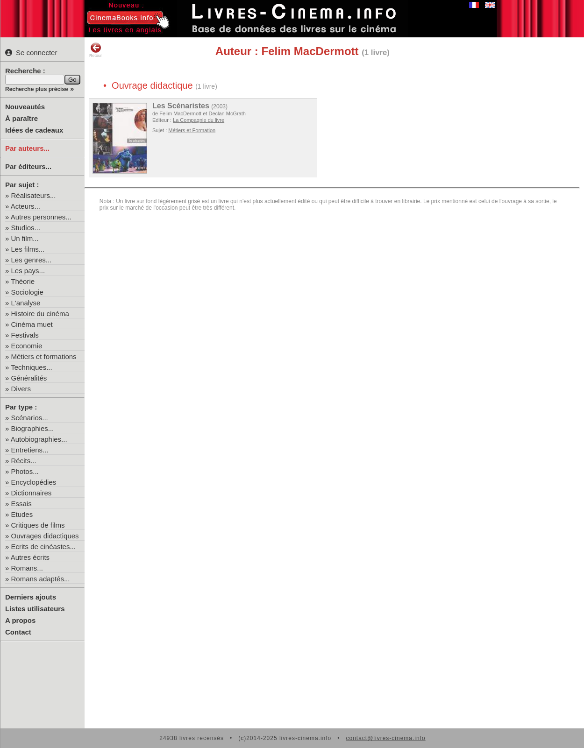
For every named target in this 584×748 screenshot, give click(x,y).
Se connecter (31, 52)
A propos (20, 620)
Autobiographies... (39, 439)
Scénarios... (29, 418)
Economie (27, 346)
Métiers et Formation (191, 130)
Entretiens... (30, 450)
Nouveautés (25, 107)
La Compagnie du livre (198, 120)
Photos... (25, 471)
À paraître (21, 118)
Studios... (26, 228)
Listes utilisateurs (35, 609)
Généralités (29, 378)
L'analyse (26, 303)
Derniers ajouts (30, 597)
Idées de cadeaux (34, 130)
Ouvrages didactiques (45, 536)
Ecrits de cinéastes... (43, 546)
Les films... (28, 249)
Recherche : (25, 71)
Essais (21, 504)
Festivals (25, 335)
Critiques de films (38, 525)
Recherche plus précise (36, 89)
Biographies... (32, 428)
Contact (18, 632)
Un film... (25, 238)
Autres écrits (30, 557)
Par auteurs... (27, 148)
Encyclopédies (34, 482)
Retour (95, 50)
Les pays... (28, 271)
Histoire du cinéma (40, 314)
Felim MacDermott (180, 113)
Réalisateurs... (33, 195)
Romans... (27, 568)
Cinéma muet (32, 324)
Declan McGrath (226, 113)
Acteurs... (25, 206)
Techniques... (31, 367)
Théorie (23, 281)
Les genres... (31, 260)
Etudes (22, 514)
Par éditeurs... (28, 166)
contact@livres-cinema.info (385, 738)
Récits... (23, 461)
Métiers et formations (44, 356)
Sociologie (27, 292)
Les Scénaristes (180, 106)
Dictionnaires (31, 493)
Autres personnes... (41, 217)
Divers (21, 389)
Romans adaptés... (40, 579)
